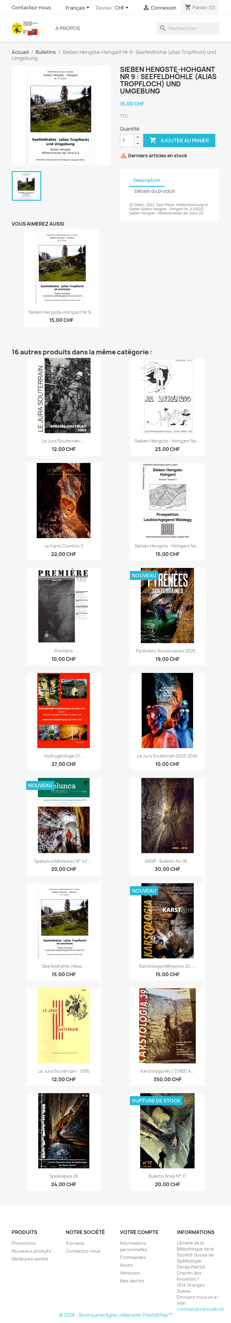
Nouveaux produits (31, 1251)
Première (63, 651)
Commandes (133, 1257)
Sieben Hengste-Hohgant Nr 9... (61, 312)
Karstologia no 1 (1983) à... (167, 1071)
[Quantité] (127, 140)
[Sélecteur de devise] (123, 8)
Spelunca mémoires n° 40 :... (63, 861)
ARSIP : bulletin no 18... (167, 861)
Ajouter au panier (179, 140)
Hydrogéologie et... (64, 756)
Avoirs (126, 1265)
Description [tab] (147, 180)
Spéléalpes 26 (63, 1176)
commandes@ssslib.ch (200, 1309)
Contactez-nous (31, 7)
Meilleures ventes (30, 1259)
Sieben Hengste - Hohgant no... (167, 441)
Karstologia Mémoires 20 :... (167, 966)
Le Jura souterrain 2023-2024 (167, 756)
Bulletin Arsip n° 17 (167, 1176)
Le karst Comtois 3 (64, 546)
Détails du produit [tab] (154, 191)
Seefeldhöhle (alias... (63, 966)
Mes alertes (132, 1281)
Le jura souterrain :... (63, 441)
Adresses (130, 1273)
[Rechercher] (188, 28)
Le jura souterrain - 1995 (63, 1071)
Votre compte (139, 1232)
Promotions (24, 1243)
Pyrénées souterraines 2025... (167, 651)
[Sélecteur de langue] (78, 8)
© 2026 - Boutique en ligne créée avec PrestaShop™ (115, 1315)
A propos (67, 28)
